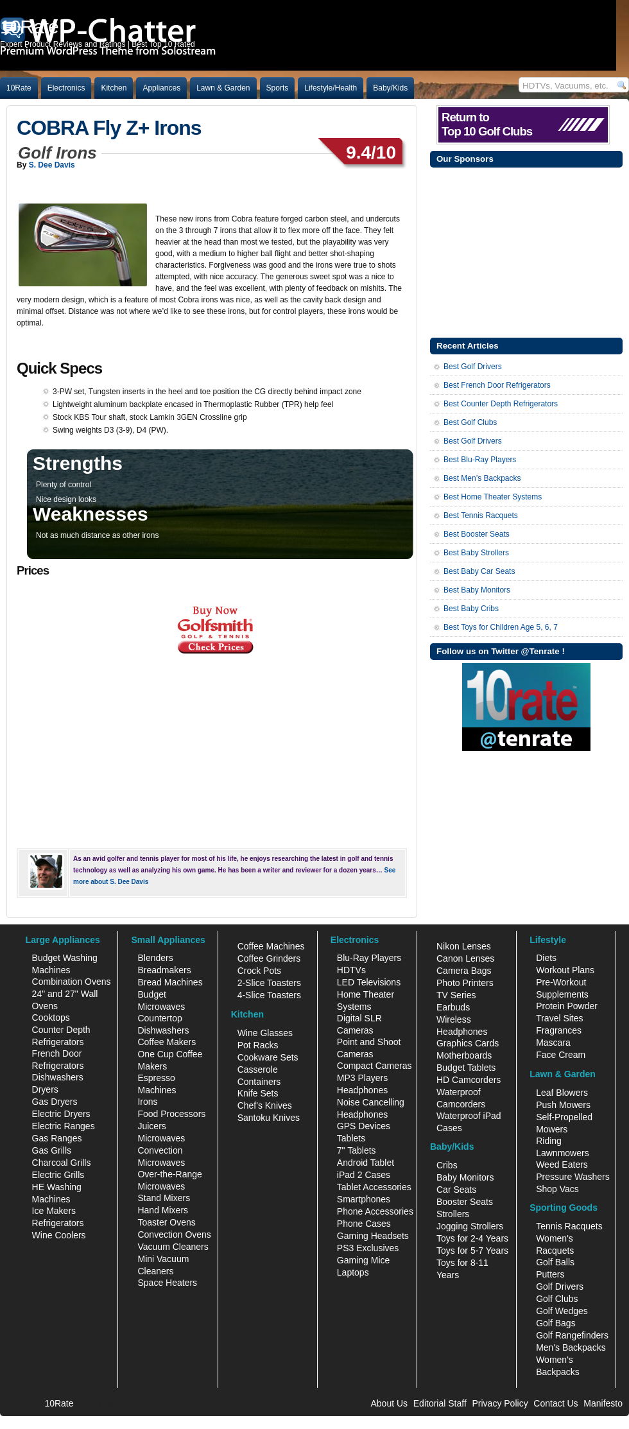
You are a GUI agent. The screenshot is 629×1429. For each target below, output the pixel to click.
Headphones (362, 1090)
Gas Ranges (57, 1138)
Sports (277, 87)
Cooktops (51, 1017)
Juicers (151, 1126)
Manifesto (603, 1403)
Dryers (45, 1089)
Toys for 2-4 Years (472, 1238)
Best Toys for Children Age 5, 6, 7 (501, 627)
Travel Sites (559, 1018)
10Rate (18, 87)
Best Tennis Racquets (481, 515)
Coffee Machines (271, 946)
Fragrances (559, 1030)
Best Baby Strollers (476, 552)
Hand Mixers (162, 1210)
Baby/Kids (390, 87)
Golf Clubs (557, 1299)
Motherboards (464, 1055)
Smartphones (363, 1199)
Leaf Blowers (562, 1092)
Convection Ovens (174, 1234)
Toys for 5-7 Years (472, 1250)
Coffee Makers (166, 1042)
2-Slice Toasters (269, 983)
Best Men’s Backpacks (482, 478)
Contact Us (555, 1403)
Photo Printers (465, 983)
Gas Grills (51, 1150)
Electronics (66, 87)
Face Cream (560, 1055)
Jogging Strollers (469, 1226)
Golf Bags (555, 1323)
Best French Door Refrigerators (497, 385)
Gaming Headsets (373, 1236)
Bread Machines (169, 982)
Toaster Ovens (166, 1222)
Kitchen (113, 87)
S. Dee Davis (52, 164)
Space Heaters (167, 1282)
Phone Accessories (375, 1211)
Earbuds (453, 1007)
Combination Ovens (71, 981)
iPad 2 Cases (363, 1175)
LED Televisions (369, 982)
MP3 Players (362, 1078)
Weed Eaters (562, 1164)
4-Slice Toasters (269, 995)
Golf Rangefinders (572, 1335)
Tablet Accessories (374, 1187)
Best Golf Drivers (473, 366)
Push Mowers (563, 1105)
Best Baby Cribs (471, 608)
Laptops (353, 1272)
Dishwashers (57, 1077)
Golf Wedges (562, 1311)
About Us (389, 1403)
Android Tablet (365, 1162)
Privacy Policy (500, 1403)
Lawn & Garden (223, 87)
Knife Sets (258, 1093)
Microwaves (161, 1138)
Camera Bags (464, 971)
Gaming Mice (363, 1260)
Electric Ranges (63, 1126)
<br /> (205, 747)
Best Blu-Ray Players (480, 459)
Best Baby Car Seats (479, 571)
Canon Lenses (465, 958)
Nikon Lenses (463, 946)
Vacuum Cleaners (172, 1247)
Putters (550, 1274)
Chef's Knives (264, 1105)
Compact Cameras (374, 1066)
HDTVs (351, 970)
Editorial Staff (440, 1403)
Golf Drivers (559, 1286)
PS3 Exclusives (368, 1248)
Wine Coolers (59, 1235)
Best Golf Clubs (470, 422)
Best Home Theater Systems (493, 496)
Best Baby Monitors (477, 589)
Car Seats (456, 1189)
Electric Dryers (61, 1114)
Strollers (452, 1214)
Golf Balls (555, 1262)
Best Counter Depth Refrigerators (501, 403)
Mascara (553, 1042)
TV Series (456, 995)
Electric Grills (58, 1175)
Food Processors (171, 1114)
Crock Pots (259, 971)
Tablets (351, 1138)
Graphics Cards (467, 1043)
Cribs (447, 1165)
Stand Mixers (163, 1198)
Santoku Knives (268, 1118)
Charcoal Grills (61, 1162)
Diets (546, 958)
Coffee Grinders (269, 958)
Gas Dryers (55, 1101)
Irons (147, 1101)
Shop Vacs (557, 1189)
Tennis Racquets (569, 1226)
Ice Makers (54, 1211)
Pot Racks (258, 1045)
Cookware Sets (267, 1057)
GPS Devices (363, 1126)
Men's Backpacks (571, 1347)
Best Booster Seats (477, 534)
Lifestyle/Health (330, 87)
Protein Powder (567, 1006)
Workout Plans (565, 970)
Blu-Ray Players (369, 958)
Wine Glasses (265, 1033)
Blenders (155, 958)
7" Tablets (356, 1150)
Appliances (161, 87)
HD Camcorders (468, 1080)
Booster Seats (464, 1202)
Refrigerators (58, 1223)
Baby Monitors (465, 1177)
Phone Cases (364, 1223)
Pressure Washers (573, 1177)
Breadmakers (164, 970)
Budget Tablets (465, 1067)
